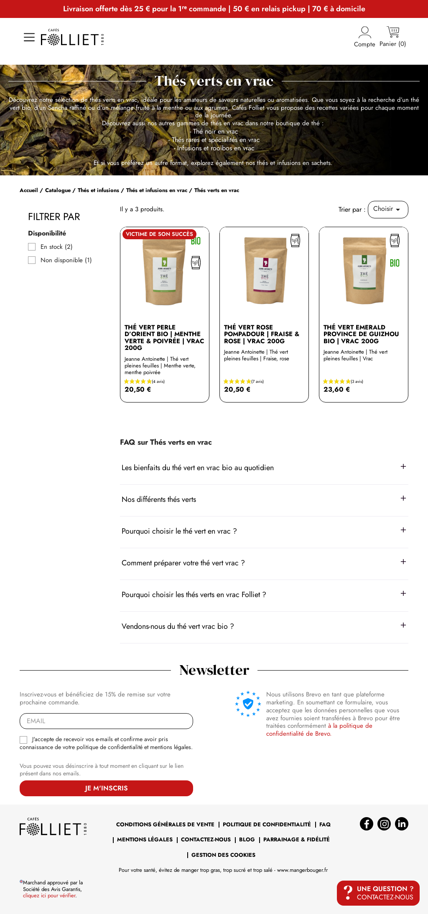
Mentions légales (145, 839)
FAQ (325, 824)
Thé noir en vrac (215, 131)
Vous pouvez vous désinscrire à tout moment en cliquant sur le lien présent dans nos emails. (101, 769)
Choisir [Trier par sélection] (388, 209)
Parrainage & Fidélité (296, 839)
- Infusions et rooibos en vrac (214, 148)
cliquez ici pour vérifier (49, 895)
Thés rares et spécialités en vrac (216, 139)
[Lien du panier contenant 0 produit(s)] (393, 37)
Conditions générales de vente (165, 824)
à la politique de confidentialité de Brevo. (319, 729)
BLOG (247, 839)
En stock (57, 247)
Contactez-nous (206, 839)
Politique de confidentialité (267, 824)
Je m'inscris (106, 788)
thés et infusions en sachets (294, 162)
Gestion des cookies (223, 855)
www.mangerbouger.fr (302, 870)
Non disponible (66, 260)
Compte (364, 37)
